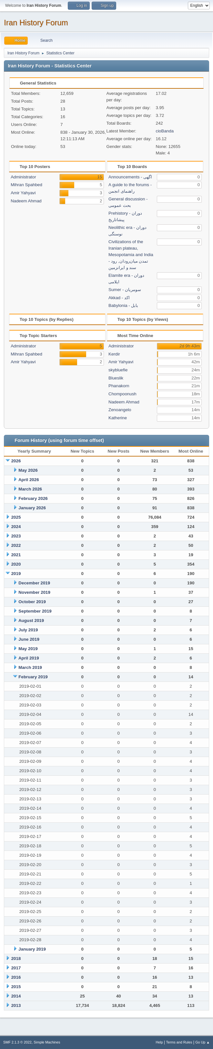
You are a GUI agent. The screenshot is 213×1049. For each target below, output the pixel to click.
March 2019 (30, 667)
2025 (16, 517)
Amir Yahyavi (23, 192)
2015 (16, 986)
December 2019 (34, 583)
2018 (16, 958)
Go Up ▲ (202, 1042)
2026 (16, 460)
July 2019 (28, 629)
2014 (16, 996)
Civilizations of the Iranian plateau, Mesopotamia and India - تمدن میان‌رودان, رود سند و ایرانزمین (130, 254)
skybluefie (117, 369)
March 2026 (30, 489)
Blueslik (115, 378)
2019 (16, 573)
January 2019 (32, 949)
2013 (16, 1005)
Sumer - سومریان (124, 289)
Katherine (117, 417)
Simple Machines (47, 1042)
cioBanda (165, 131)
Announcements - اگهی (130, 177)
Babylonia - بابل (123, 305)
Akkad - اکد (119, 297)
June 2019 (28, 639)
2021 (16, 554)
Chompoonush (122, 393)
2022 (16, 545)
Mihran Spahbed (26, 184)
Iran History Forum (36, 22)
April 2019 (28, 658)
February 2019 (32, 676)
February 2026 (32, 498)
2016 (16, 977)
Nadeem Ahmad (26, 200)
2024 (16, 526)
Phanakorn (118, 385)
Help (159, 1042)
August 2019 (31, 620)
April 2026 (28, 479)
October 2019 (32, 601)
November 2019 (34, 592)
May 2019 (27, 648)
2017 (16, 967)
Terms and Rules (179, 1042)
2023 (16, 536)
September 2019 (34, 611)
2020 (16, 564)
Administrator (23, 177)
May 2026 (27, 470)
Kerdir (114, 354)
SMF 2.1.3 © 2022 (17, 1042)
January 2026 (32, 507)
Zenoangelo (119, 409)
